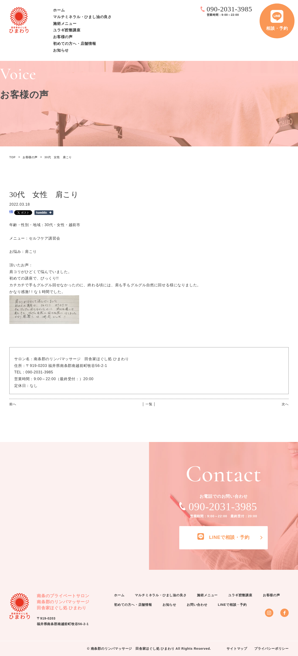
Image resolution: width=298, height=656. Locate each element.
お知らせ (61, 50)
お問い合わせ (197, 605)
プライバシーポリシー (271, 648)
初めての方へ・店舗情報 (74, 44)
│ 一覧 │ (149, 404)
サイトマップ (237, 648)
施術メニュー (65, 24)
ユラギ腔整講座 (67, 30)
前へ (12, 404)
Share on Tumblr (43, 212)
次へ (285, 404)
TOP (12, 157)
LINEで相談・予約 (232, 605)
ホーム (59, 10)
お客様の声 (63, 37)
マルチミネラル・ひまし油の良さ (82, 17)
